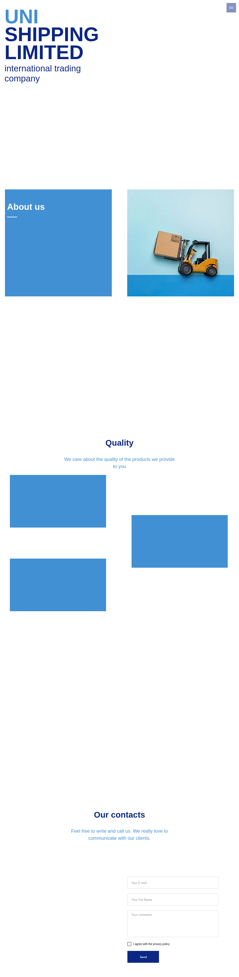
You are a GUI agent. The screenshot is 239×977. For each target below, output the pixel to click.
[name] (172, 899)
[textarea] (172, 923)
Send (143, 957)
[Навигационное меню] (231, 8)
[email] (172, 883)
